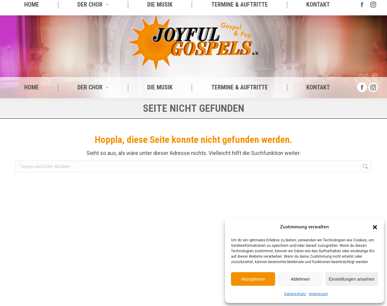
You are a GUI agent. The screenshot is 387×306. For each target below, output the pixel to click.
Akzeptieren (253, 279)
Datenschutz (295, 294)
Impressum (318, 294)
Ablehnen (300, 279)
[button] (375, 227)
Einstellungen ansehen (352, 279)
